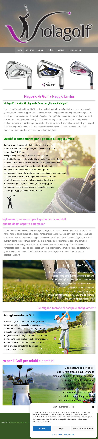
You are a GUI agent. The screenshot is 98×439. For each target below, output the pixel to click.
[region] (49, 73)
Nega (61, 428)
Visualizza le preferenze (83, 428)
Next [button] (91, 73)
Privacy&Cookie (57, 434)
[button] (93, 407)
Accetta (42, 428)
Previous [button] (7, 73)
